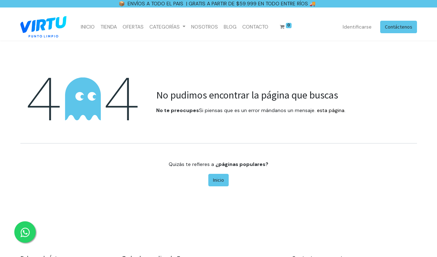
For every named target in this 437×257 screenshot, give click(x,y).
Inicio (218, 180)
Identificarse (357, 27)
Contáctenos (398, 27)
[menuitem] (88, 27)
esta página (330, 110)
